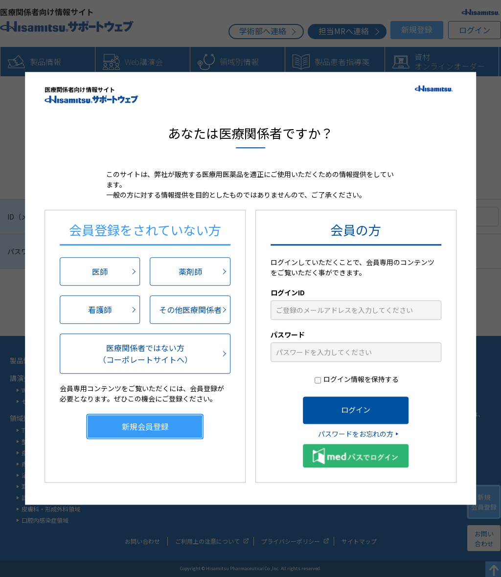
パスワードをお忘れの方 (355, 434)
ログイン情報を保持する (361, 379)
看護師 (100, 309)
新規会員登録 (145, 426)
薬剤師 (190, 271)
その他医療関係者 (190, 309)
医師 (100, 271)
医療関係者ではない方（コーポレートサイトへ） (145, 353)
